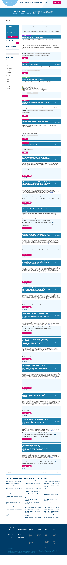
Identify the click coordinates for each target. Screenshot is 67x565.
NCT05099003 (24, 324)
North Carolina (47, 551)
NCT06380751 (24, 353)
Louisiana (46, 547)
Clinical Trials (21, 542)
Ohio (29, 551)
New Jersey (38, 545)
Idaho (54, 546)
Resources (27, 2)
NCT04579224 (24, 270)
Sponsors (20, 544)
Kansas (30, 544)
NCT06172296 (24, 297)
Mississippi (46, 550)
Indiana (30, 541)
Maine (38, 541)
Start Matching (13, 36)
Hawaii (54, 545)
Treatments (36, 2)
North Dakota (31, 550)
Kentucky (46, 546)
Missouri (30, 547)
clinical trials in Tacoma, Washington (14, 491)
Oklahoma (46, 552)
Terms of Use (10, 547)
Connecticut (39, 540)
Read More (51, 196)
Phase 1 (8, 77)
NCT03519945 (24, 164)
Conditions (31, 2)
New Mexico (55, 550)
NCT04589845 (24, 406)
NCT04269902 (24, 432)
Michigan (30, 545)
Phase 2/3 (8, 86)
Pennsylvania (39, 547)
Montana (54, 547)
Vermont (38, 550)
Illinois (30, 540)
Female (8, 63)
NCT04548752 (24, 460)
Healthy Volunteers (22, 539)
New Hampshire (39, 544)
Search (18, 43)
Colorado (54, 544)
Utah (53, 552)
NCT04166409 (24, 215)
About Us (10, 542)
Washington (54, 553)
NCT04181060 (24, 241)
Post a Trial (45, 2)
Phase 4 (8, 83)
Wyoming (54, 554)
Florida (46, 544)
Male (7, 61)
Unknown (8, 88)
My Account (57, 2)
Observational (9, 72)
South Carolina (47, 553)
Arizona (54, 541)
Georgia (46, 545)
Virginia (46, 557)
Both (7, 65)
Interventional (9, 70)
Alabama (46, 540)
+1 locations (53, 226)
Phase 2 (8, 79)
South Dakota (31, 552)
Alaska (54, 540)
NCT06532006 (24, 189)
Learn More (25, 58)
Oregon (54, 551)
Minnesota (30, 546)
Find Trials (22, 2)
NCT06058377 (24, 378)
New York (38, 546)
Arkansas (46, 541)
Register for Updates (27, 179)
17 (57, 482)
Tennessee (46, 554)
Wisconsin (30, 553)
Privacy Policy (11, 544)
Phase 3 (8, 81)
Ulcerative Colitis (29, 176)
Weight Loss (40, 2)
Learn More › (24, 181)
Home (9, 539)
